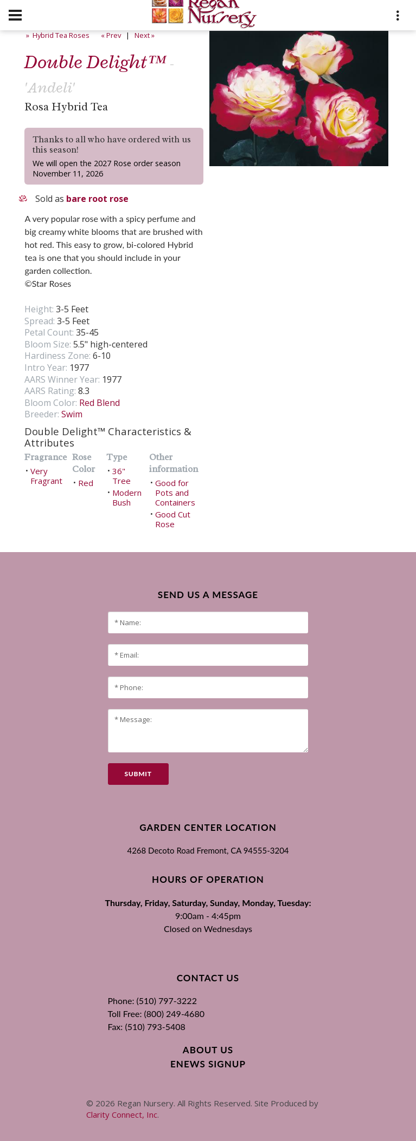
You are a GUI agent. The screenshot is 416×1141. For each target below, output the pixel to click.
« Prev (110, 35)
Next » (145, 35)
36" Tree (121, 475)
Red (85, 482)
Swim (71, 414)
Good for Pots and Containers (175, 492)
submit (138, 774)
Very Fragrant (46, 475)
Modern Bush (127, 497)
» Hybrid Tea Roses (56, 35)
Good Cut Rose (172, 519)
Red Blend (99, 403)
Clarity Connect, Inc (121, 1114)
